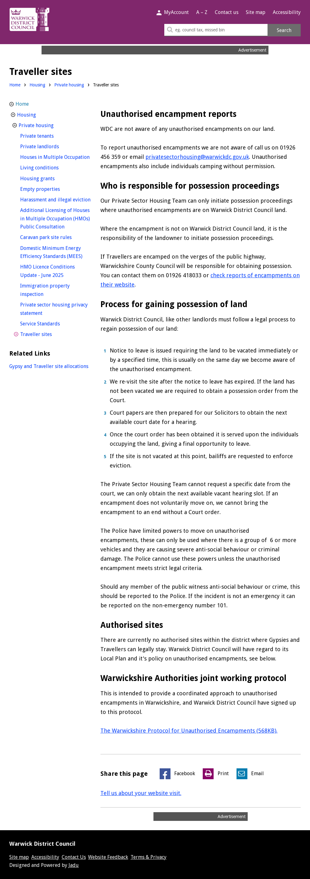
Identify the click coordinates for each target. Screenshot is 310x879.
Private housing (69, 84)
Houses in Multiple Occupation (55, 156)
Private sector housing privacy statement (54, 309)
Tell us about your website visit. (140, 793)
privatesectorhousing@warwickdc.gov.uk (197, 157)
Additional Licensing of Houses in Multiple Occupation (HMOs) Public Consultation (55, 218)
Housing (37, 84)
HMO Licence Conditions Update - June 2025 (53, 271)
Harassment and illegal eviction (55, 199)
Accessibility (287, 12)
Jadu (74, 865)
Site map (255, 12)
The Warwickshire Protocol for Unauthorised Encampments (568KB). (188, 730)
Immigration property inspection (45, 290)
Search (284, 30)
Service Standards (51, 323)
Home (14, 84)
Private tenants (48, 135)
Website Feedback (108, 857)
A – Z (201, 12)
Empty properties (51, 188)
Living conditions (51, 167)
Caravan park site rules (55, 236)
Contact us (226, 12)
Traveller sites (47, 333)
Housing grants (49, 178)
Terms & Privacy (148, 857)
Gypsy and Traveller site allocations (48, 366)
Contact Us (74, 857)
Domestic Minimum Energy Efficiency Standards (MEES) (55, 252)
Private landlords (51, 146)
